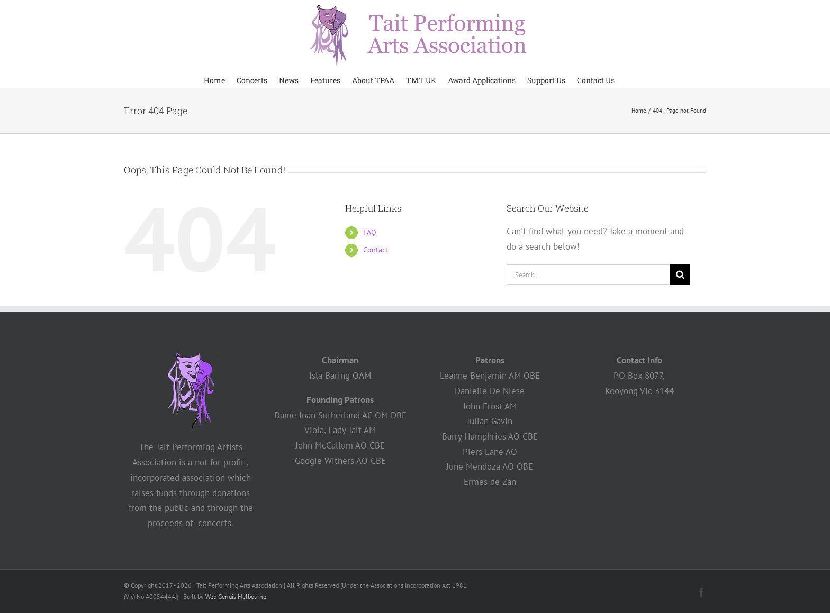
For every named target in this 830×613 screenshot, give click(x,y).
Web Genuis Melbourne (235, 596)
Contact (375, 249)
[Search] (680, 274)
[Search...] (588, 274)
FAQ (369, 232)
